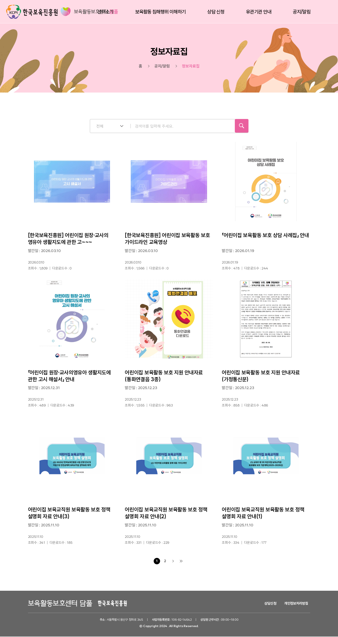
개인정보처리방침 (296, 604)
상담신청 (270, 604)
